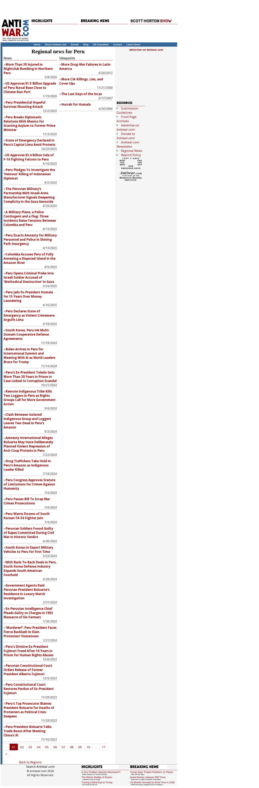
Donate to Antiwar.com (126, 136)
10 (88, 747)
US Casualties (101, 44)
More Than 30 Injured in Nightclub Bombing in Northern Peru (28, 68)
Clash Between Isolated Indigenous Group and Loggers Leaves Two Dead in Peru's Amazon (27, 420)
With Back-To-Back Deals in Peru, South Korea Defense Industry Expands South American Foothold (30, 568)
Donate (75, 44)
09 (80, 747)
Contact (117, 44)
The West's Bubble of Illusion (96, 777)
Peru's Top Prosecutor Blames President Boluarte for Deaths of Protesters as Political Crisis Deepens (28, 709)
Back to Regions (30, 762)
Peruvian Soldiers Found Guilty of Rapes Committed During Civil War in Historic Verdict (28, 532)
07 (63, 747)
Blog (85, 44)
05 (47, 747)
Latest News (133, 44)
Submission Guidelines (127, 110)
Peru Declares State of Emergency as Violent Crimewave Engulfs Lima (29, 315)
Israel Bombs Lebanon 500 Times (148, 777)
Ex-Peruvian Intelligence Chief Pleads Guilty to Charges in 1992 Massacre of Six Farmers (28, 612)
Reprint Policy (131, 155)
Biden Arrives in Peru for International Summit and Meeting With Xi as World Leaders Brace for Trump (29, 355)
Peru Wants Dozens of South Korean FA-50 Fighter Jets (26, 516)
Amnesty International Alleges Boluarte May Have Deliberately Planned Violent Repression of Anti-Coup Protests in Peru (28, 444)
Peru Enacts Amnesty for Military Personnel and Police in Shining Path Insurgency (30, 239)
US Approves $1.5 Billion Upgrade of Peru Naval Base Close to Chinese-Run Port (29, 87)
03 (30, 747)
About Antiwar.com (55, 44)
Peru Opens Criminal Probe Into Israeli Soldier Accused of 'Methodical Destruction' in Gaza (28, 277)
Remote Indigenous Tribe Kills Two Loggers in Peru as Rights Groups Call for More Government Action (29, 397)
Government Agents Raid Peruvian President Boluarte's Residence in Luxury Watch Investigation (26, 591)
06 (55, 747)
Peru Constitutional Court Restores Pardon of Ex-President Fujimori (28, 688)
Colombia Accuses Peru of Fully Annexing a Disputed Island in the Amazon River (29, 258)
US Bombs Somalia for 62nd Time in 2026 (152, 782)
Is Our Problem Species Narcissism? (100, 772)
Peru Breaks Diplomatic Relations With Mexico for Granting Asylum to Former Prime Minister (29, 123)
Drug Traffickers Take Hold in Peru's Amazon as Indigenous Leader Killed (27, 465)
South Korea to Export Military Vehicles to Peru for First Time (28, 549)
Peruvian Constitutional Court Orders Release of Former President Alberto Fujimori (27, 669)
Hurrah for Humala (76, 104)
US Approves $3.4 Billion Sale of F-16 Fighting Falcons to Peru (28, 157)
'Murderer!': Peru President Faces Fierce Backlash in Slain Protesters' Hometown (29, 631)
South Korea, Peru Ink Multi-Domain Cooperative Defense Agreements (26, 334)
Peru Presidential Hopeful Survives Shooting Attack (24, 104)
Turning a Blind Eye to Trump (96, 782)
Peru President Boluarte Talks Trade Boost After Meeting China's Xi (27, 731)
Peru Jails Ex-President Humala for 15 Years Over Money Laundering (28, 296)
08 (72, 747)
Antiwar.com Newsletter (128, 144)
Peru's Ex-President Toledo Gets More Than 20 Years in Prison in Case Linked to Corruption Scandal (30, 376)
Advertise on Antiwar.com (146, 49)
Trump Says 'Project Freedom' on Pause (151, 772)
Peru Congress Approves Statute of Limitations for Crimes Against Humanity (29, 484)
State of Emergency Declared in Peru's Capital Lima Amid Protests (29, 142)
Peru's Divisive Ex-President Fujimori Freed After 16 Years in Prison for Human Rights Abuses (28, 650)
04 (38, 747)
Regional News (131, 151)
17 (104, 747)
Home (37, 44)
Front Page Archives (126, 119)
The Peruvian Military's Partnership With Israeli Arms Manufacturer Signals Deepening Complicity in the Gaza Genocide (29, 195)
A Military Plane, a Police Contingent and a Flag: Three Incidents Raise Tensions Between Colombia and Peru (29, 218)
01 (14, 747)
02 (22, 747)
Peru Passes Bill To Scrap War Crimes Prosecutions (26, 501)
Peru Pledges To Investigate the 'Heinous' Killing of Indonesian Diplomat (29, 174)
